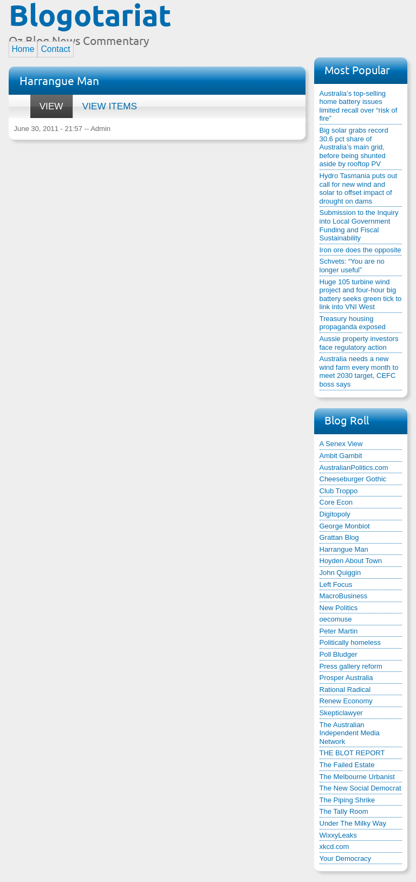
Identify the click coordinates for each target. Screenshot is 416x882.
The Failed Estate (347, 765)
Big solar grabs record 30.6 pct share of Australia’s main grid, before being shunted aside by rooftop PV (354, 147)
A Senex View (341, 444)
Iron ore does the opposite (360, 250)
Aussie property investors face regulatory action (359, 343)
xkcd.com (334, 846)
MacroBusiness (344, 596)
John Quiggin (340, 573)
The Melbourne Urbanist (357, 777)
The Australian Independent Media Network (350, 733)
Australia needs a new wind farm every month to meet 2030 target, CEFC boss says (359, 371)
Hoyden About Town (351, 561)
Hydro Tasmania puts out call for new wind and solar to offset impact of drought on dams (359, 188)
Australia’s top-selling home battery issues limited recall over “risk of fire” (359, 106)
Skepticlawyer (341, 713)
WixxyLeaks (338, 835)
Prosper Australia (346, 678)
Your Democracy (346, 858)
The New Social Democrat (360, 788)
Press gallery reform (351, 666)
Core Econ (336, 502)
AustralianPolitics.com (354, 467)
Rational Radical (345, 689)
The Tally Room (344, 811)
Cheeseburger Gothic (353, 479)
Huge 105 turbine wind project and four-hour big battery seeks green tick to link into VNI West (361, 294)
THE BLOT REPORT (352, 753)
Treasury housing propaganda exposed (353, 323)
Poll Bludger (339, 654)
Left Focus (336, 584)
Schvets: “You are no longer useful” (352, 265)
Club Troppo (339, 491)
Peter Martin (339, 631)
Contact (55, 49)
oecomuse (336, 619)
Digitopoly (335, 514)
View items (109, 106)
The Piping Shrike (347, 800)
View (46, 103)
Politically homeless (350, 642)
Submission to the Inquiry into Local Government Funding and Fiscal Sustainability (359, 225)
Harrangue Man (344, 549)
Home (23, 49)
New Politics (339, 608)
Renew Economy (346, 701)
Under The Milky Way (353, 823)
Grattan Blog (339, 537)
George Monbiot (345, 526)
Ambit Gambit (341, 456)
